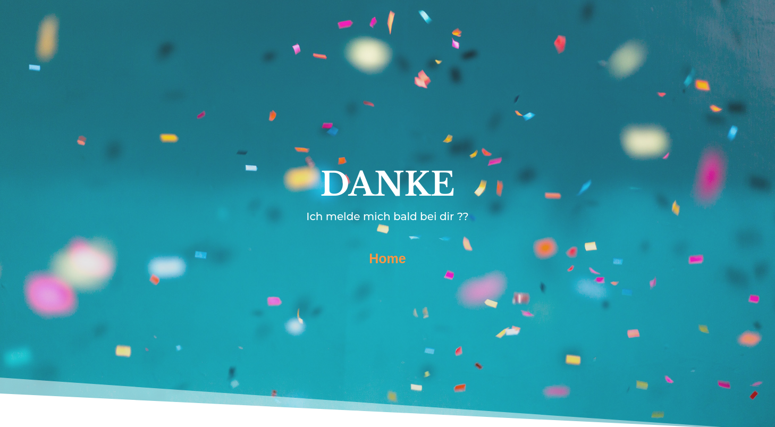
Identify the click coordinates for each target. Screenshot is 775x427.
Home (387, 258)
